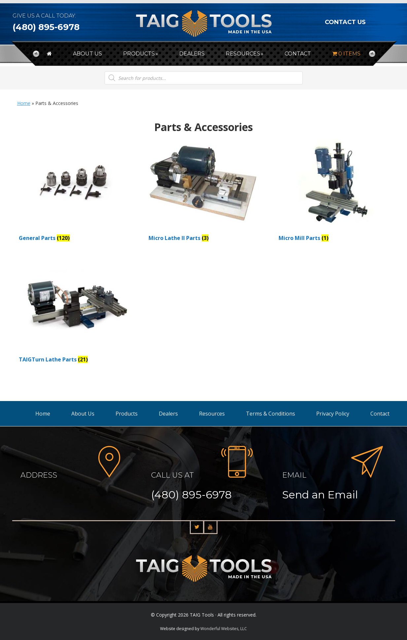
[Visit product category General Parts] (77, 192)
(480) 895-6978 (46, 27)
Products (127, 413)
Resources (212, 413)
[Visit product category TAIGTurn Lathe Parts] (77, 314)
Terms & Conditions (270, 413)
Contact (380, 413)
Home (23, 103)
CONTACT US (345, 22)
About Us (82, 413)
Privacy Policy (332, 413)
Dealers (168, 413)
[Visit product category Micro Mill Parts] (336, 192)
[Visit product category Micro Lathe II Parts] (206, 192)
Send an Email (320, 494)
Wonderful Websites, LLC (223, 628)
